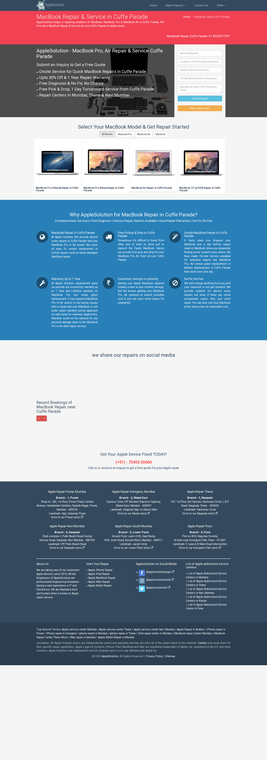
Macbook (161, 134)
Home (153, 5)
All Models (107, 134)
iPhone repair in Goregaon (61, 728)
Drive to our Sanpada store (67, 642)
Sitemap (170, 751)
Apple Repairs (176, 5)
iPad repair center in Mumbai (155, 728)
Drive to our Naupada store (200, 608)
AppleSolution (48, 5)
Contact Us (201, 5)
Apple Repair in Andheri (191, 724)
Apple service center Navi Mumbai (154, 724)
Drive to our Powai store (67, 612)
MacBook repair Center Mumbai (193, 728)
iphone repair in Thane (123, 728)
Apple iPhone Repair (100, 664)
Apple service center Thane (115, 724)
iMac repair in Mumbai (83, 732)
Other (221, 5)
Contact (202, 737)
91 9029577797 (219, 36)
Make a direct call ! (200, 108)
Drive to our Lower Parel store (133, 642)
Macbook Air (144, 134)
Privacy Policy (154, 751)
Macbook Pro (125, 134)
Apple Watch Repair (100, 680)
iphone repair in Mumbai (93, 728)
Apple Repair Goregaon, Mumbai (133, 586)
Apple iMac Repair (99, 676)
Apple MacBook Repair (101, 672)
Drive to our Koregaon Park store (200, 642)
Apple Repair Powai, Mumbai (67, 586)
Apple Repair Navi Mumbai (67, 621)
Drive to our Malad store (133, 608)
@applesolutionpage (159, 666)
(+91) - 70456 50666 (133, 557)
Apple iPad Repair (99, 668)
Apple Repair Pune (200, 621)
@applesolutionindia (159, 674)
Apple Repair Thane (200, 586)
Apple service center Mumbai (79, 724)
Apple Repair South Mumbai (133, 621)
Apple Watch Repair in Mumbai (116, 732)
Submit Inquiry (200, 98)
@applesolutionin (157, 682)
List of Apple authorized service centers (207, 660)
